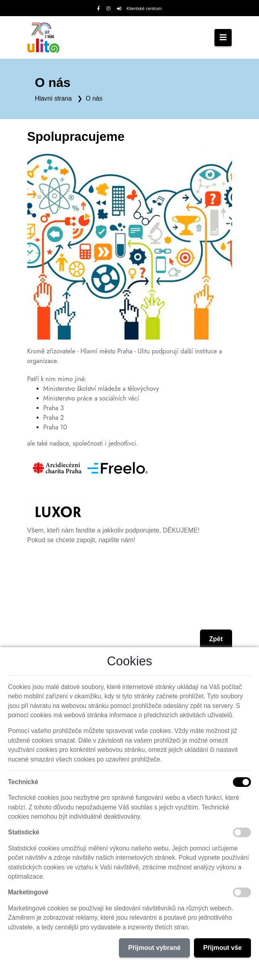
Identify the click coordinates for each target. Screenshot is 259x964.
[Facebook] (98, 8)
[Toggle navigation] (223, 37)
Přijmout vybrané (154, 947)
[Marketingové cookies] (242, 892)
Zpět (216, 639)
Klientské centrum (139, 8)
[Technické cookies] (242, 782)
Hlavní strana (53, 98)
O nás (94, 98)
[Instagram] (108, 8)
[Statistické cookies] (242, 832)
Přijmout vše (222, 947)
